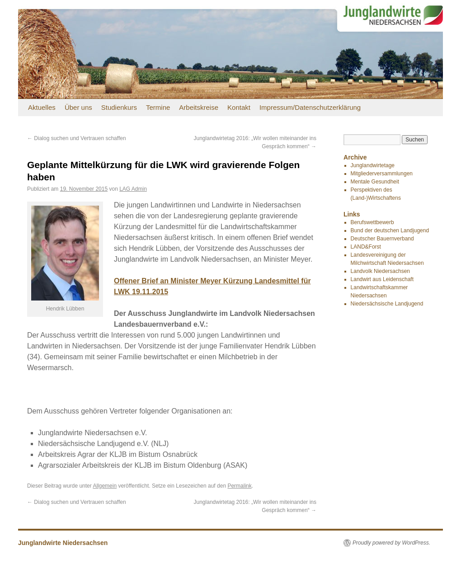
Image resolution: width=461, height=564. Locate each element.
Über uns (78, 107)
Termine (158, 107)
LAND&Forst (366, 247)
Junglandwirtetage (373, 165)
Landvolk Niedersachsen (380, 271)
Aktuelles (42, 107)
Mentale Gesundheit (375, 182)
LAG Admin (133, 189)
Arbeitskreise (198, 107)
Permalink (239, 486)
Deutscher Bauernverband (382, 238)
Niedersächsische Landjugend (387, 304)
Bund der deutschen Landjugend (390, 230)
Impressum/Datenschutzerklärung (310, 107)
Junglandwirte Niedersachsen (63, 542)
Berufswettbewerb (372, 222)
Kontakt (238, 107)
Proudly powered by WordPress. (391, 543)
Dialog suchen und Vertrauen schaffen (76, 138)
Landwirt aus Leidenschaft (382, 279)
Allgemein (105, 486)
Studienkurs (119, 107)
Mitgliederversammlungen (382, 173)
